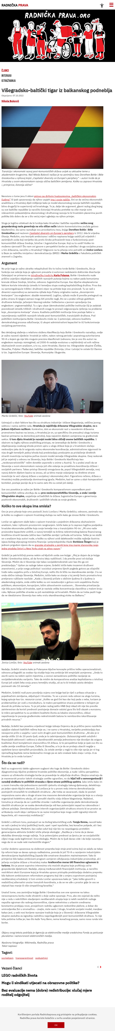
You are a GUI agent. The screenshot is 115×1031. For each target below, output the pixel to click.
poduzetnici (41, 957)
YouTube (28, 415)
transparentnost (24, 957)
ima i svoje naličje (60, 199)
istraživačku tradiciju (42, 275)
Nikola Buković (10, 101)
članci (5, 70)
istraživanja (8, 80)
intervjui (6, 75)
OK (56, 1025)
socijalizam (7, 957)
